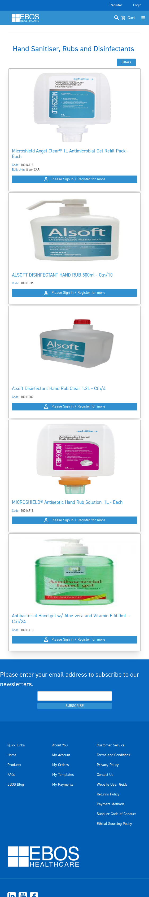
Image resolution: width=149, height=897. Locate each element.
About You (60, 745)
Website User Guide (112, 784)
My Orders (60, 765)
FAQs (11, 774)
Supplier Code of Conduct (116, 814)
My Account (61, 755)
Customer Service (111, 745)
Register (115, 5)
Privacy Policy (108, 765)
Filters (126, 62)
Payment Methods (111, 804)
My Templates (63, 774)
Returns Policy (108, 794)
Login (137, 5)
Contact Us (105, 774)
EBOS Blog (15, 784)
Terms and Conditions (113, 755)
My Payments (62, 784)
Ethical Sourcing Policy (114, 823)
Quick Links (16, 745)
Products (14, 765)
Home (11, 755)
